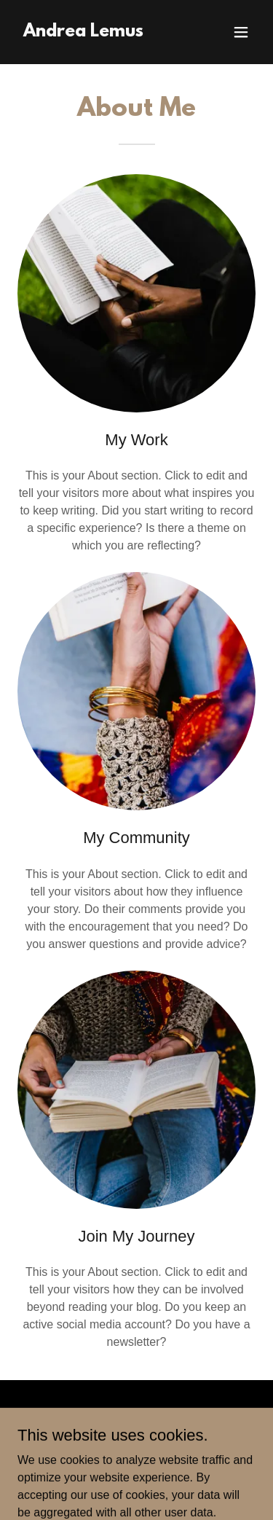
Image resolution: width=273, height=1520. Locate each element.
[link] (83, 32)
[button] (241, 32)
